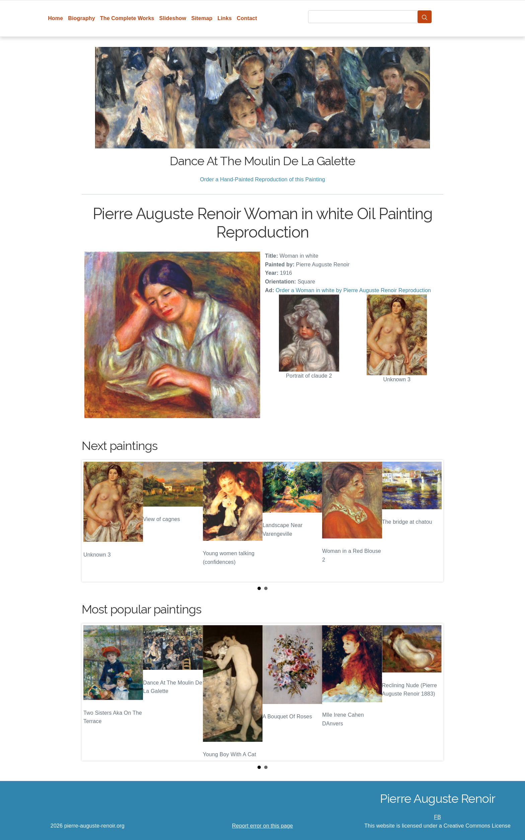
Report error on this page (262, 826)
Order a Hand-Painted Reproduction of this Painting (262, 179)
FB (437, 817)
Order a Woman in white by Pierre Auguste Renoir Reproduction (353, 290)
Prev (92, 521)
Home (55, 18)
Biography (81, 18)
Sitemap (201, 18)
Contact (247, 18)
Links (225, 18)
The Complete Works (127, 18)
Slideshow (172, 18)
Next (433, 521)
